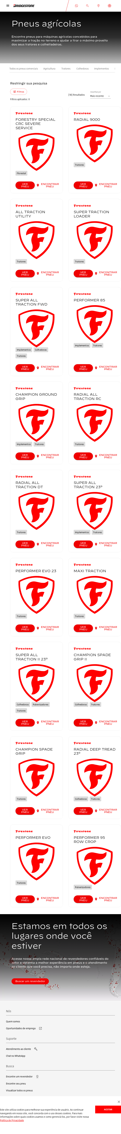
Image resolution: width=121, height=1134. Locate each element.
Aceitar (108, 1109)
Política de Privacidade (12, 1120)
